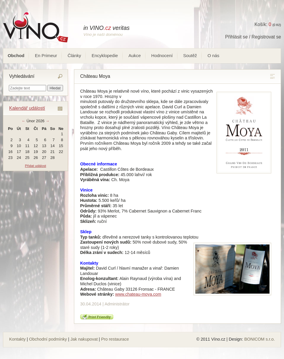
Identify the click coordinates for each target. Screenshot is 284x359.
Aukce (134, 55)
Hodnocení (161, 55)
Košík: (262, 24)
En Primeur (46, 55)
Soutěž (190, 55)
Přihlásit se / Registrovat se (253, 36)
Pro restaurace (115, 339)
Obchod (16, 55)
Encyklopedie (105, 55)
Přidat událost (35, 166)
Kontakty (17, 339)
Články (74, 55)
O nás (213, 55)
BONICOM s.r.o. (259, 339)
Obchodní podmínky (48, 339)
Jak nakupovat (84, 339)
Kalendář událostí (27, 108)
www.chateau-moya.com (138, 294)
